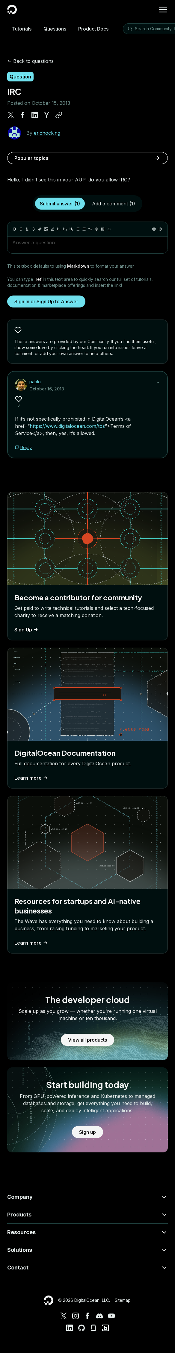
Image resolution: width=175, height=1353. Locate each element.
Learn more (31, 778)
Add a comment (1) (113, 204)
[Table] (102, 229)
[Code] (109, 229)
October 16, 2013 (46, 388)
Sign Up (26, 630)
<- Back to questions (30, 61)
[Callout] (96, 229)
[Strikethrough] (33, 229)
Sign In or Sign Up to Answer (46, 301)
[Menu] (163, 9)
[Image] (46, 229)
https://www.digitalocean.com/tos (67, 426)
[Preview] (154, 229)
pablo (35, 381)
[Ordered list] (84, 229)
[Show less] (158, 382)
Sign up (87, 1132)
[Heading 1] (58, 229)
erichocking (47, 133)
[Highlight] (52, 229)
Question (20, 77)
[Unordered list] (77, 229)
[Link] (39, 229)
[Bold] (14, 229)
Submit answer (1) (60, 204)
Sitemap (123, 1300)
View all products (87, 1040)
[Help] (160, 229)
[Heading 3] (71, 229)
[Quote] (90, 229)
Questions (54, 29)
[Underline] (27, 229)
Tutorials (21, 29)
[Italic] (21, 229)
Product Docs (93, 29)
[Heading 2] (65, 229)
